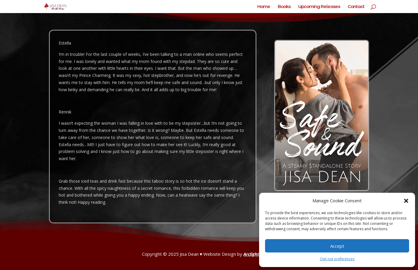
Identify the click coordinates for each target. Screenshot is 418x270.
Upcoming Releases (319, 6)
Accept (337, 246)
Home (263, 6)
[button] (406, 201)
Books (284, 6)
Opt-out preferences (337, 258)
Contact (356, 6)
